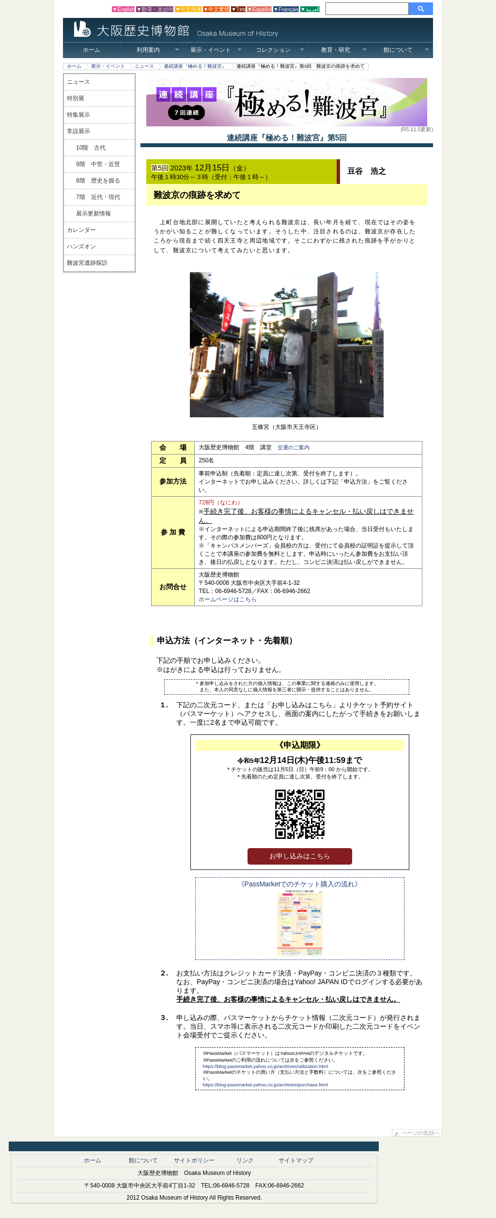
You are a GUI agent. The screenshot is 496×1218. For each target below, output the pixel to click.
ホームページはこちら (228, 599)
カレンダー (81, 230)
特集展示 (78, 114)
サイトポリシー (194, 1160)
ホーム (91, 49)
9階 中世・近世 (98, 164)
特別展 (75, 98)
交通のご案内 (294, 447)
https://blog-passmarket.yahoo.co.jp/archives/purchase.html (265, 1084)
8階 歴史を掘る (98, 180)
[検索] (368, 9)
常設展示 (78, 131)
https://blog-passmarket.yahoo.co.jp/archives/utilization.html (265, 1066)
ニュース (144, 66)
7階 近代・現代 (98, 197)
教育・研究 (344, 49)
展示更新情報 (93, 213)
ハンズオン (81, 246)
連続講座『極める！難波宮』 (195, 66)
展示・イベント (216, 49)
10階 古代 (91, 147)
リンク (245, 1160)
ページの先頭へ (420, 1133)
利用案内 (158, 49)
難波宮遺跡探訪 (87, 262)
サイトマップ (296, 1160)
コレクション (280, 49)
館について (407, 49)
